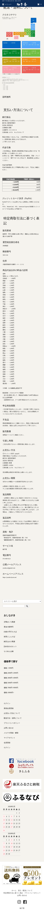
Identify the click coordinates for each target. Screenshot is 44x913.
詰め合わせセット (10, 646)
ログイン (7, 703)
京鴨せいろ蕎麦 (9, 622)
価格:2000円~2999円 (11, 673)
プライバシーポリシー (12, 723)
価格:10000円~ (9, 692)
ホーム (14, 890)
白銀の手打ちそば (10, 632)
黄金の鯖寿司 (9, 627)
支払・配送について (25, 890)
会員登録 (7, 743)
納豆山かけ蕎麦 (9, 641)
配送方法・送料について (13, 718)
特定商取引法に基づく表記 (13, 893)
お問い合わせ (9, 728)
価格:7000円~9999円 (11, 688)
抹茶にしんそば (9, 637)
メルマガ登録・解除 (11, 733)
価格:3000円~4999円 (11, 678)
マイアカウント (9, 738)
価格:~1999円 (8, 668)
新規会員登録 (9, 708)
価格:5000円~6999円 (11, 683)
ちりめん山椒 (9, 651)
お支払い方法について (12, 713)
